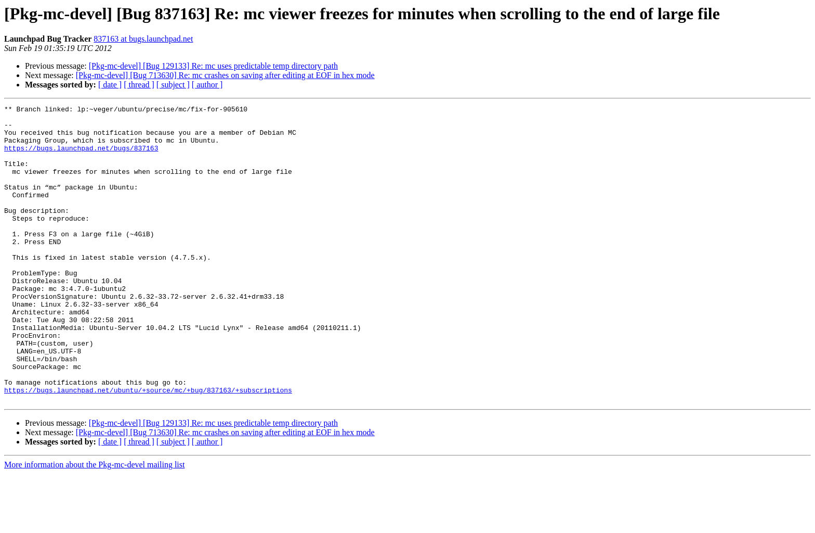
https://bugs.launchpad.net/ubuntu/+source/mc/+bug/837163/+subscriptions (148, 447)
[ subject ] (173, 84)
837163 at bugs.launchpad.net (143, 38)
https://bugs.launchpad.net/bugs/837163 (81, 157)
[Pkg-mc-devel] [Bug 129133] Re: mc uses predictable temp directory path (213, 65)
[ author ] (207, 84)
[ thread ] (139, 84)
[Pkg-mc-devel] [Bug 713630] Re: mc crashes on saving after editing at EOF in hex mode (225, 75)
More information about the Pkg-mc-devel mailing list (94, 523)
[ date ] (110, 84)
